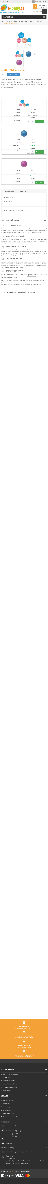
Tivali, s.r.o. (12, 1171)
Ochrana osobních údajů (10, 1087)
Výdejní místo (7, 1077)
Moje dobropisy (7, 1103)
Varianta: (3, 74)
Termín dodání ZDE (33, 115)
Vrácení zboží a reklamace (10, 1084)
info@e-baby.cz (31, 276)
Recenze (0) (22, 191)
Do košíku (40, 121)
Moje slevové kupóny (9, 1113)
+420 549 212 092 (39, 1)
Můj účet (4, 1096)
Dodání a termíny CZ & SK (10, 1074)
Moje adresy (6, 1107)
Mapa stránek (7, 1090)
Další (34, 54)
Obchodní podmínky (9, 1081)
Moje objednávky (8, 1100)
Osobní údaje (7, 1110)
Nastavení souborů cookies (11, 1117)
